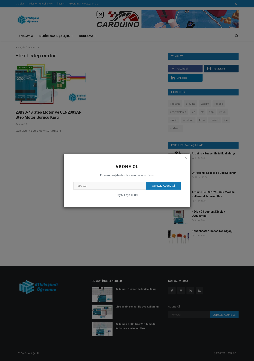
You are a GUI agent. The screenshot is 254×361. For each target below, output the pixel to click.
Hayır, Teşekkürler (127, 195)
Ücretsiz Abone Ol (163, 185)
